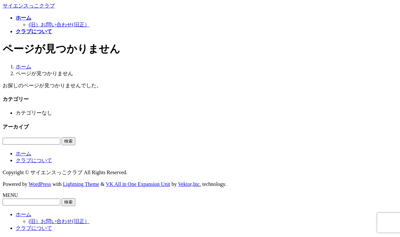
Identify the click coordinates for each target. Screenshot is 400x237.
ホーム (23, 153)
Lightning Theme (81, 184)
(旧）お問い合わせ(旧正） (59, 24)
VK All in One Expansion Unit (138, 184)
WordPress (40, 184)
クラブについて (34, 160)
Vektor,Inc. (189, 184)
